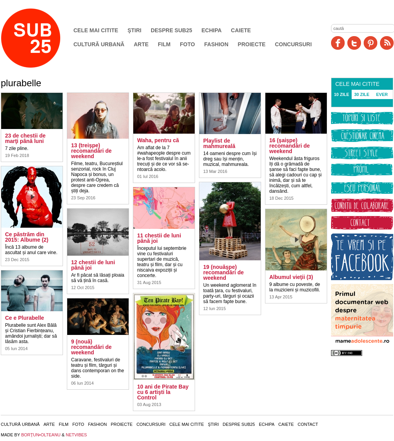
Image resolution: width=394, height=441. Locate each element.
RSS (387, 43)
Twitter (354, 43)
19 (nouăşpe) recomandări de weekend (223, 272)
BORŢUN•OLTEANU (40, 434)
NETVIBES (76, 434)
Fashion (216, 44)
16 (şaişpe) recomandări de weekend (289, 145)
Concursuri (293, 44)
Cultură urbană (98, 44)
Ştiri (134, 30)
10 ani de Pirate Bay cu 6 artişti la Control (162, 392)
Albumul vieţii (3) (291, 277)
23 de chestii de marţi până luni (25, 138)
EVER (382, 94)
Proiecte (252, 44)
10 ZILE (341, 94)
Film (164, 44)
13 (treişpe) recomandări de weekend (91, 150)
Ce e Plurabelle (24, 318)
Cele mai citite (95, 30)
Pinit (370, 43)
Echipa (212, 30)
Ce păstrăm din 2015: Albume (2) (27, 237)
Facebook (338, 43)
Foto (187, 44)
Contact (308, 424)
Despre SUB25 (171, 30)
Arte (141, 44)
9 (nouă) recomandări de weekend (91, 347)
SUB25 (39, 38)
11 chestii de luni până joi (159, 238)
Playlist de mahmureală (219, 143)
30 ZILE (361, 94)
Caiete (241, 30)
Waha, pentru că (158, 140)
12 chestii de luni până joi (93, 265)
